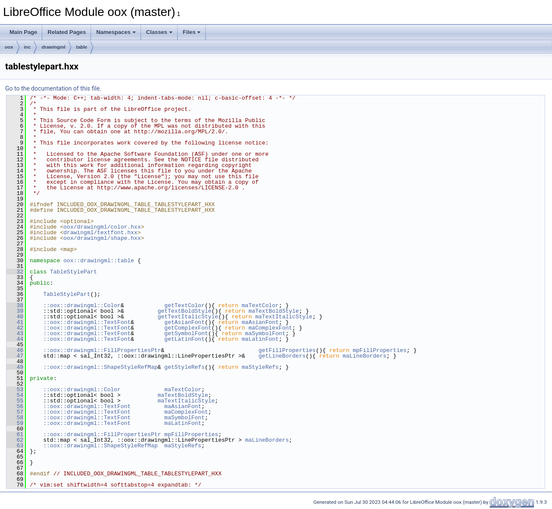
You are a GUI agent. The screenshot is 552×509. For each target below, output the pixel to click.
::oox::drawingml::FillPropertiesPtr (102, 350)
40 (14, 316)
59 (14, 423)
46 (14, 350)
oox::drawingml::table (98, 260)
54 (14, 395)
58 (14, 417)
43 (14, 333)
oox (9, 47)
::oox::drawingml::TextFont (87, 322)
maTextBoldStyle (273, 311)
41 (14, 322)
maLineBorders (364, 356)
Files (192, 32)
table (81, 47)
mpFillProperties (380, 350)
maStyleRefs (260, 367)
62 (14, 440)
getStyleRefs (184, 367)
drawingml (53, 47)
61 (14, 434)
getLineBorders (281, 356)
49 (14, 367)
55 (14, 401)
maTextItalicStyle (284, 316)
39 (14, 311)
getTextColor (184, 305)
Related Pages (66, 32)
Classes (159, 32)
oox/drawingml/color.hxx (102, 227)
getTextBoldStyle (184, 311)
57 (14, 412)
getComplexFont (187, 328)
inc (27, 47)
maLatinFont (260, 339)
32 (14, 272)
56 (14, 406)
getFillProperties (287, 350)
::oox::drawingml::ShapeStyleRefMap (100, 367)
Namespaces (116, 32)
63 (14, 445)
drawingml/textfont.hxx (100, 232)
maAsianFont (260, 322)
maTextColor (260, 305)
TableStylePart (73, 272)
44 (14, 339)
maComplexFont (270, 328)
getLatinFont (184, 339)
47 (14, 356)
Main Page (23, 32)
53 (14, 389)
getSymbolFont (186, 333)
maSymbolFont (265, 333)
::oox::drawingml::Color (81, 305)
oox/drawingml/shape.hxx (102, 238)
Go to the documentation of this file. (53, 88)
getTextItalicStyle (187, 316)
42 (14, 328)
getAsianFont (184, 322)
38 (14, 305)
